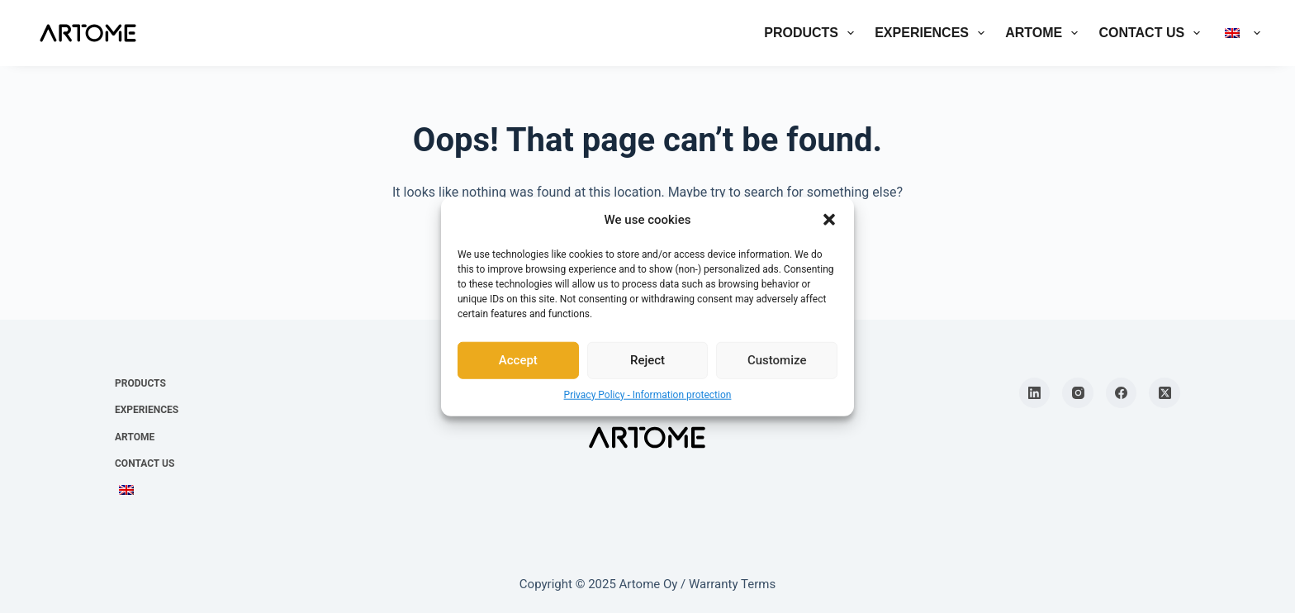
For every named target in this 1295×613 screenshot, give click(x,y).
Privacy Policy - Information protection (648, 394)
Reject (647, 360)
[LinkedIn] (1035, 393)
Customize (777, 360)
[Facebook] (1121, 393)
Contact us (1152, 33)
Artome (1044, 33)
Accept (518, 360)
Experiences (933, 33)
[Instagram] (1077, 393)
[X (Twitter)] (1164, 393)
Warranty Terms (732, 584)
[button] (829, 219)
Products (812, 33)
